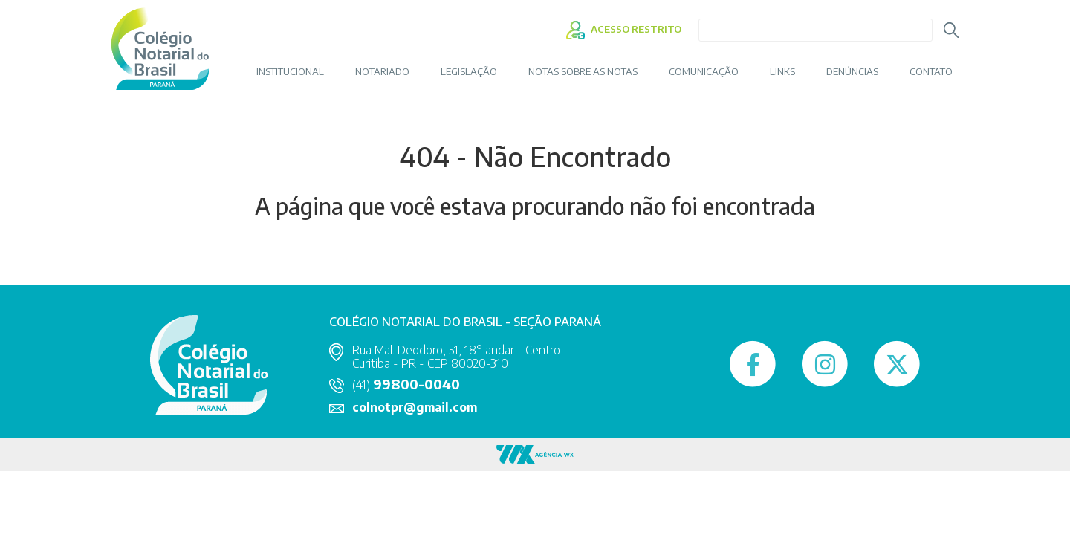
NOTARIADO (382, 71)
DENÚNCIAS (852, 71)
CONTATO (931, 71)
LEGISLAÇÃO (469, 71)
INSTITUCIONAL (290, 71)
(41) (406, 384)
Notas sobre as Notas (583, 71)
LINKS (782, 71)
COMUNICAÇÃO (704, 71)
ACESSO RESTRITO (623, 29)
